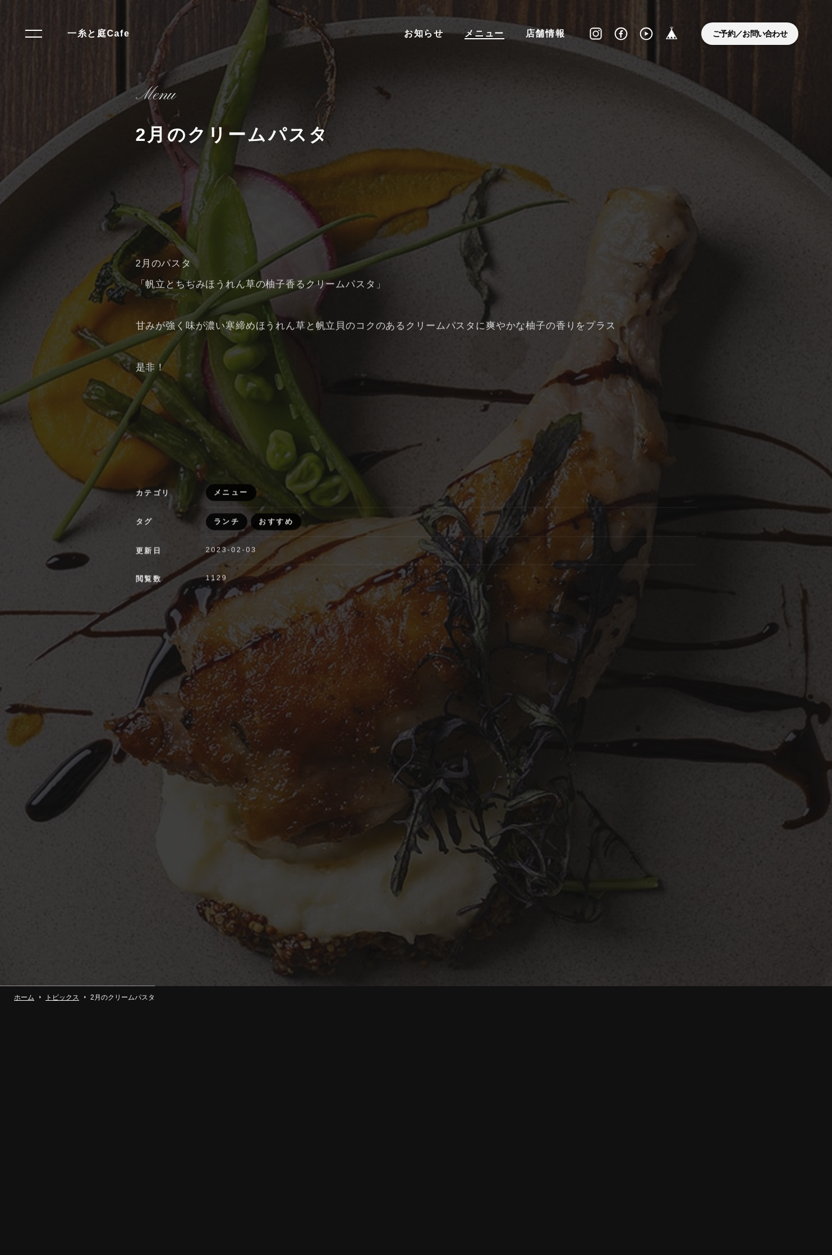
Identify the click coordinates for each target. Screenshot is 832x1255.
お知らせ (423, 33)
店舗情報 (545, 33)
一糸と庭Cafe (98, 33)
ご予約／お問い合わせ (750, 33)
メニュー (484, 33)
